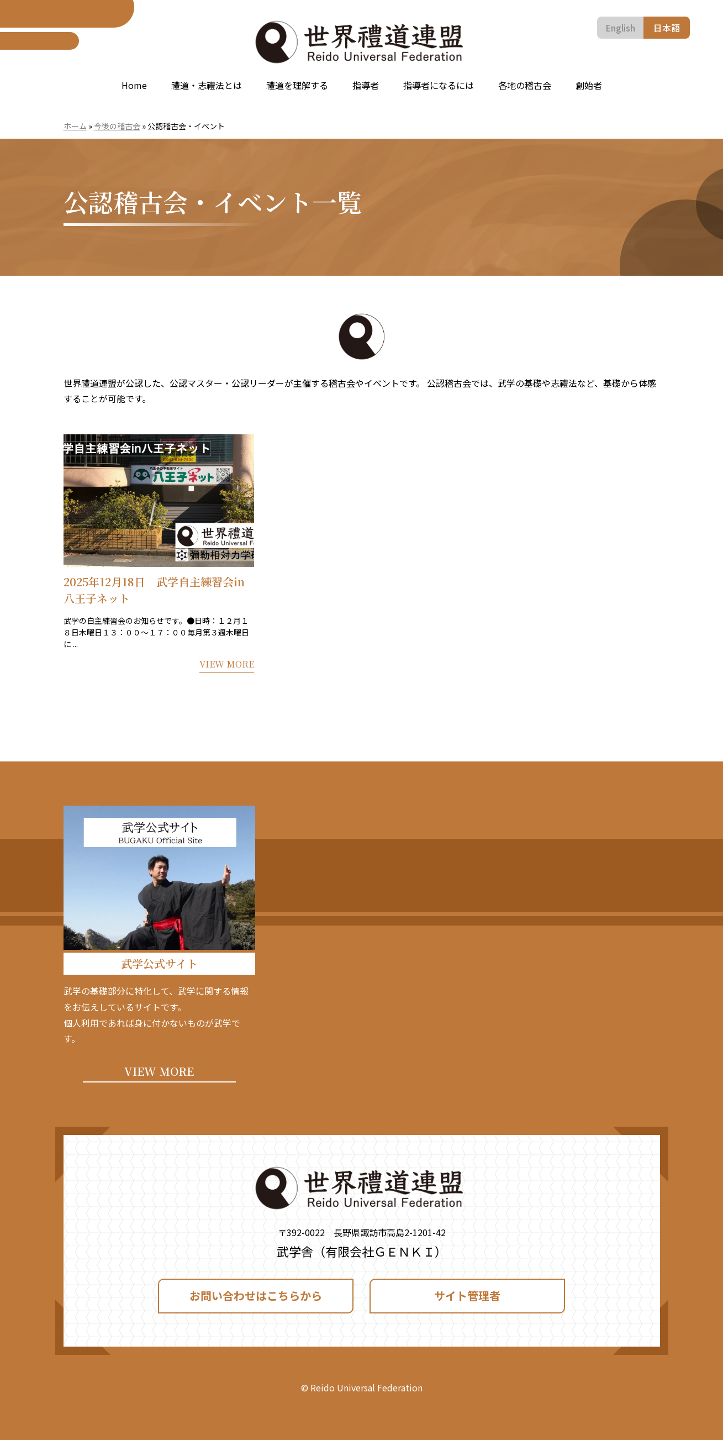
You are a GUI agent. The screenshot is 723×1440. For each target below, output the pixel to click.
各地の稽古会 (524, 85)
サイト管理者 (467, 1295)
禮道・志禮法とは (206, 85)
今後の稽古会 (117, 126)
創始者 (589, 85)
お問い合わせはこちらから (255, 1295)
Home (134, 85)
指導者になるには (438, 85)
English (620, 27)
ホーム (75, 126)
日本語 (666, 27)
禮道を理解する (297, 85)
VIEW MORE (159, 1071)
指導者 (365, 85)
